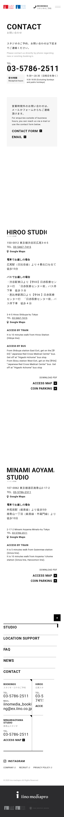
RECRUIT (24, 767)
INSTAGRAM (14, 761)
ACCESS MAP (45, 386)
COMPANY (9, 767)
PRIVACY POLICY (42, 767)
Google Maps (16, 254)
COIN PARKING (44, 391)
